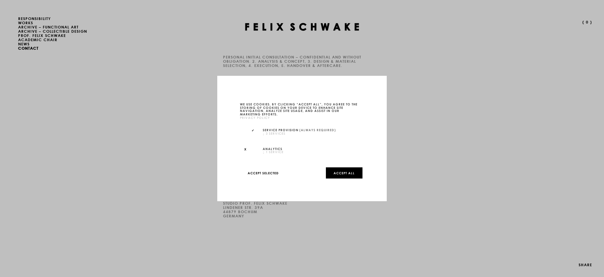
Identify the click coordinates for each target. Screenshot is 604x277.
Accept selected (263, 172)
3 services (274, 133)
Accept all (344, 172)
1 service (273, 151)
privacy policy (255, 117)
